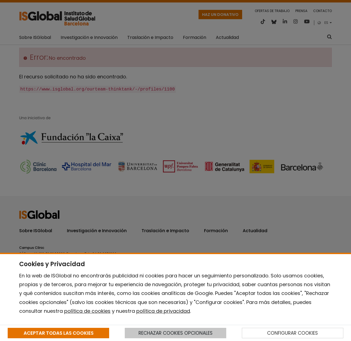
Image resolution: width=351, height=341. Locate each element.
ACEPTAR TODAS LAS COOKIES (59, 333)
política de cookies (87, 311)
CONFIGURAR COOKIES (292, 333)
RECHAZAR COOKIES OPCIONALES (175, 333)
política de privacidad (163, 311)
